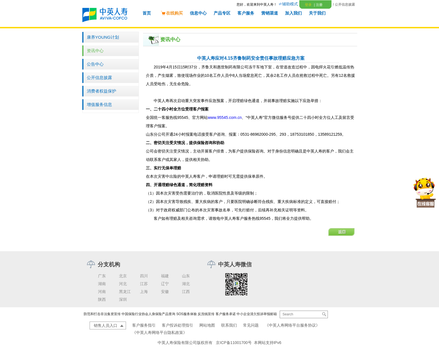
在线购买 (171, 13)
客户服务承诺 (226, 314)
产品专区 (222, 13)
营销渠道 (269, 13)
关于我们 (317, 13)
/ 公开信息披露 (344, 4)
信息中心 (198, 13)
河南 (102, 291)
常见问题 (251, 325)
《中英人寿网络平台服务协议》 (292, 325)
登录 (308, 5)
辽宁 (165, 283)
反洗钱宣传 (206, 314)
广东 (102, 276)
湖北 (186, 283)
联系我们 (229, 325)
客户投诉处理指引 (177, 325)
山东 (186, 276)
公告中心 (95, 64)
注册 (318, 5)
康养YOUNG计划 (103, 37)
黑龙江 (125, 291)
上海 (144, 291)
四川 (144, 276)
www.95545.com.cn (225, 117)
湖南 (102, 283)
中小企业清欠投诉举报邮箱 (257, 314)
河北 (123, 283)
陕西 (102, 299)
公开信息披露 (99, 77)
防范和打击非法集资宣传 (102, 314)
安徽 (165, 291)
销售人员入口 (105, 325)
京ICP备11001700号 (234, 342)
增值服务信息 (99, 104)
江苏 (144, 283)
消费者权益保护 (101, 91)
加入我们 (293, 13)
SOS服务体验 (186, 314)
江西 (186, 291)
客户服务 (245, 13)
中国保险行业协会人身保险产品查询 (148, 314)
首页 (147, 13)
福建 (165, 276)
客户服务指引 (144, 325)
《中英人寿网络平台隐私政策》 (159, 332)
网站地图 (207, 325)
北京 (123, 276)
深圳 (123, 299)
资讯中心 (95, 50)
